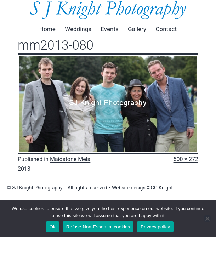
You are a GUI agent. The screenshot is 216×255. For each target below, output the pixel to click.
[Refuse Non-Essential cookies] (207, 218)
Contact (166, 29)
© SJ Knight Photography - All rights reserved (57, 188)
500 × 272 (186, 159)
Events (109, 29)
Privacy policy (155, 227)
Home (47, 29)
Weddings (78, 29)
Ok (53, 227)
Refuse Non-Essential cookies (98, 227)
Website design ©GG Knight (142, 188)
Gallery (137, 29)
